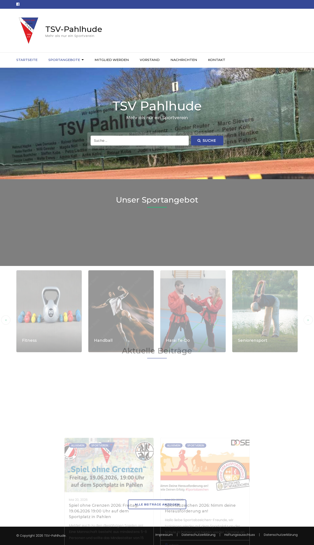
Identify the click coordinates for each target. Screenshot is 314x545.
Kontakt (216, 60)
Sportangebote (64, 60)
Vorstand (150, 60)
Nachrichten (184, 60)
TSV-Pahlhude (73, 29)
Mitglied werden (112, 60)
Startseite (27, 60)
